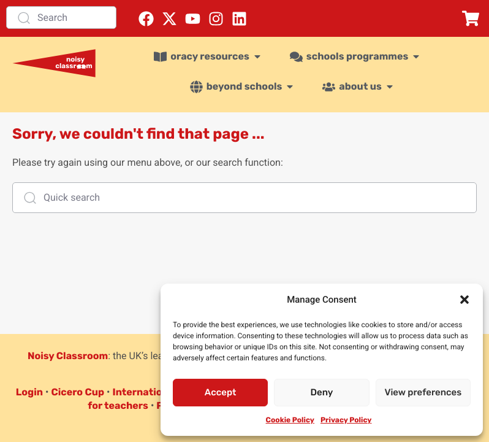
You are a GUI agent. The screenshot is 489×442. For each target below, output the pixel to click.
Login (29, 392)
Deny (322, 392)
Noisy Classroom (68, 356)
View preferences (422, 392)
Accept (221, 392)
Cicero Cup (77, 392)
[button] (464, 299)
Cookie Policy (290, 420)
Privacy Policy (345, 420)
